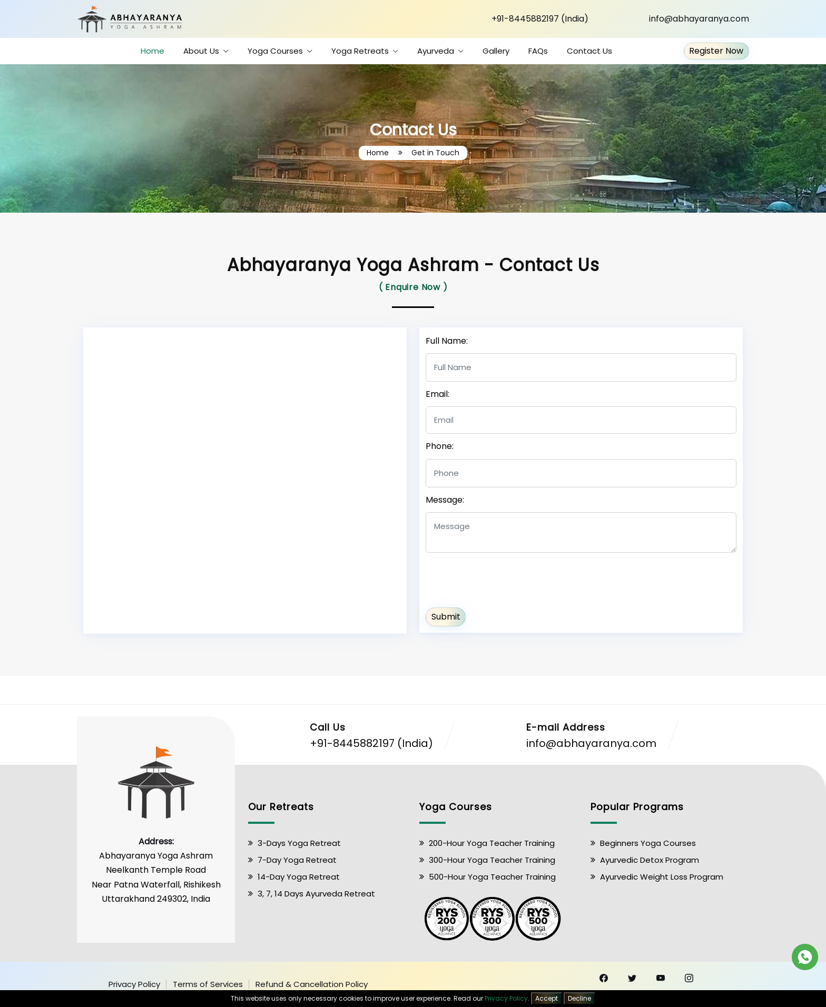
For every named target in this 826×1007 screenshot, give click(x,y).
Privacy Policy (134, 984)
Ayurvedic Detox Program (649, 860)
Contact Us (589, 50)
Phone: (440, 446)
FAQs (538, 50)
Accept (546, 998)
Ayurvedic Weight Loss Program (661, 877)
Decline (579, 998)
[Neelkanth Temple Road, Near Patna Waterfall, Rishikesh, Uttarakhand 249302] (245, 478)
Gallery (496, 50)
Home (152, 50)
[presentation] (506, 578)
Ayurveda (435, 50)
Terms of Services (208, 984)
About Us (201, 50)
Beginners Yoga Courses (648, 843)
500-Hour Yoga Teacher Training (492, 877)
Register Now (716, 51)
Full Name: (447, 341)
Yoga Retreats (360, 50)
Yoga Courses (275, 50)
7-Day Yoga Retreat (297, 860)
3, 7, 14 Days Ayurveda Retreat (316, 894)
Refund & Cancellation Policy (311, 984)
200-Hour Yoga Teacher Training (492, 843)
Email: (437, 394)
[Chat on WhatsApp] (805, 956)
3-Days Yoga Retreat (299, 843)
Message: (445, 500)
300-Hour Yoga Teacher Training (492, 860)
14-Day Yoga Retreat (299, 877)
